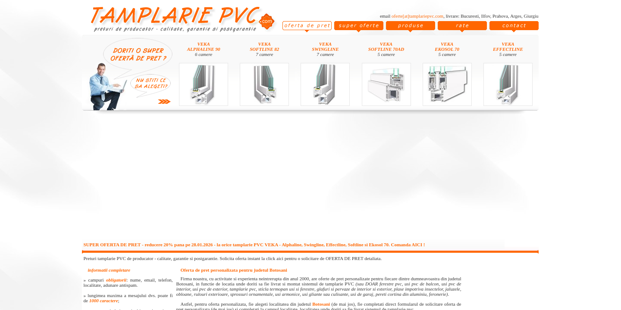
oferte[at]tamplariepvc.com (417, 16)
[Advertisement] (310, 177)
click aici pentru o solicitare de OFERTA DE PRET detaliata (323, 258)
